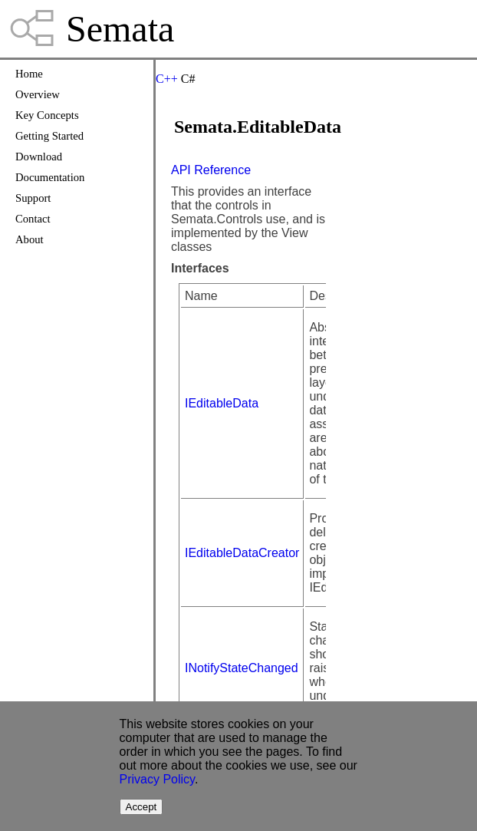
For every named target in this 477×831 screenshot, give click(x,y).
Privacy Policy (157, 779)
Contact (33, 219)
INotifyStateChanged (241, 667)
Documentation (49, 177)
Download (38, 156)
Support (33, 198)
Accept (141, 807)
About (29, 239)
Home (29, 74)
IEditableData (221, 403)
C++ (167, 78)
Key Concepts (47, 115)
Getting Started (49, 136)
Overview (37, 94)
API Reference (211, 169)
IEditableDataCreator (242, 552)
